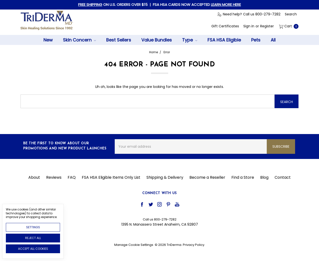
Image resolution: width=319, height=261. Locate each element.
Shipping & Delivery (164, 177)
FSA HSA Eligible (224, 40)
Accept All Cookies (33, 249)
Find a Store (242, 177)
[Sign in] (249, 26)
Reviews (54, 177)
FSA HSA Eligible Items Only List (111, 177)
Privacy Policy (193, 244)
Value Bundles (156, 40)
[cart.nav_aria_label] (287, 26)
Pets (255, 40)
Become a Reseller (207, 177)
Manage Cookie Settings (133, 244)
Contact (283, 177)
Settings (33, 227)
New (48, 40)
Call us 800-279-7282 (159, 219)
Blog (264, 177)
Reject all (33, 238)
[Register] (267, 26)
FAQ (72, 177)
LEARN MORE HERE (226, 4)
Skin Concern (79, 40)
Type (189, 40)
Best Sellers (118, 40)
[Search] (290, 14)
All (273, 40)
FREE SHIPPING (90, 4)
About (34, 177)
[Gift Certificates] (225, 26)
